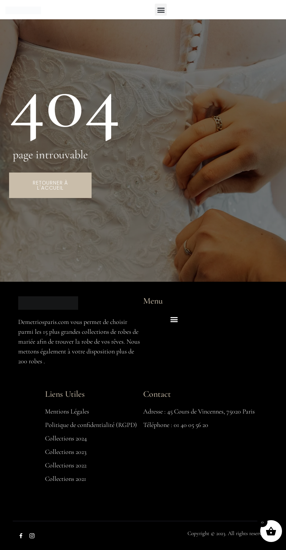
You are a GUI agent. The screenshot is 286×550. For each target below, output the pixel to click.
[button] (161, 10)
